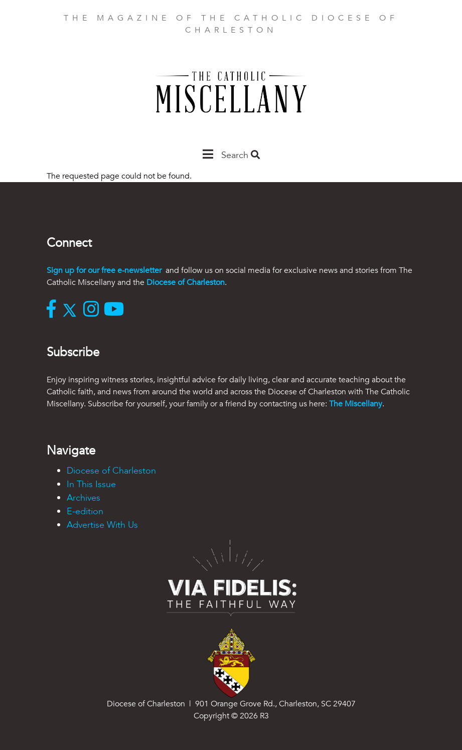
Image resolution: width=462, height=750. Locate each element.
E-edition (85, 511)
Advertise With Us (102, 525)
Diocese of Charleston (185, 282)
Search (240, 155)
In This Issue (91, 484)
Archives (83, 498)
